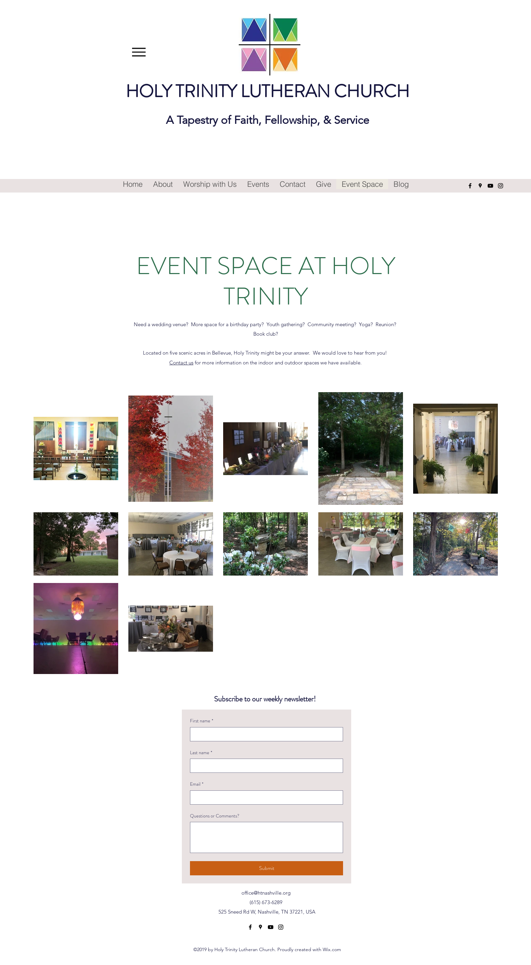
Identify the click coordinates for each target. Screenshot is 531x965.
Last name (201, 752)
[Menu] (139, 52)
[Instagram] (500, 185)
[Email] (264, 797)
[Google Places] (480, 185)
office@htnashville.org (266, 893)
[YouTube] (490, 185)
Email (197, 784)
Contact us (181, 362)
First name (201, 721)
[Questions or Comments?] (266, 837)
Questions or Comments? (214, 816)
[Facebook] (470, 185)
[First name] (264, 734)
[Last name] (264, 765)
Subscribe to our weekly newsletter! (265, 699)
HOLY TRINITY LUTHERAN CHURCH (267, 91)
